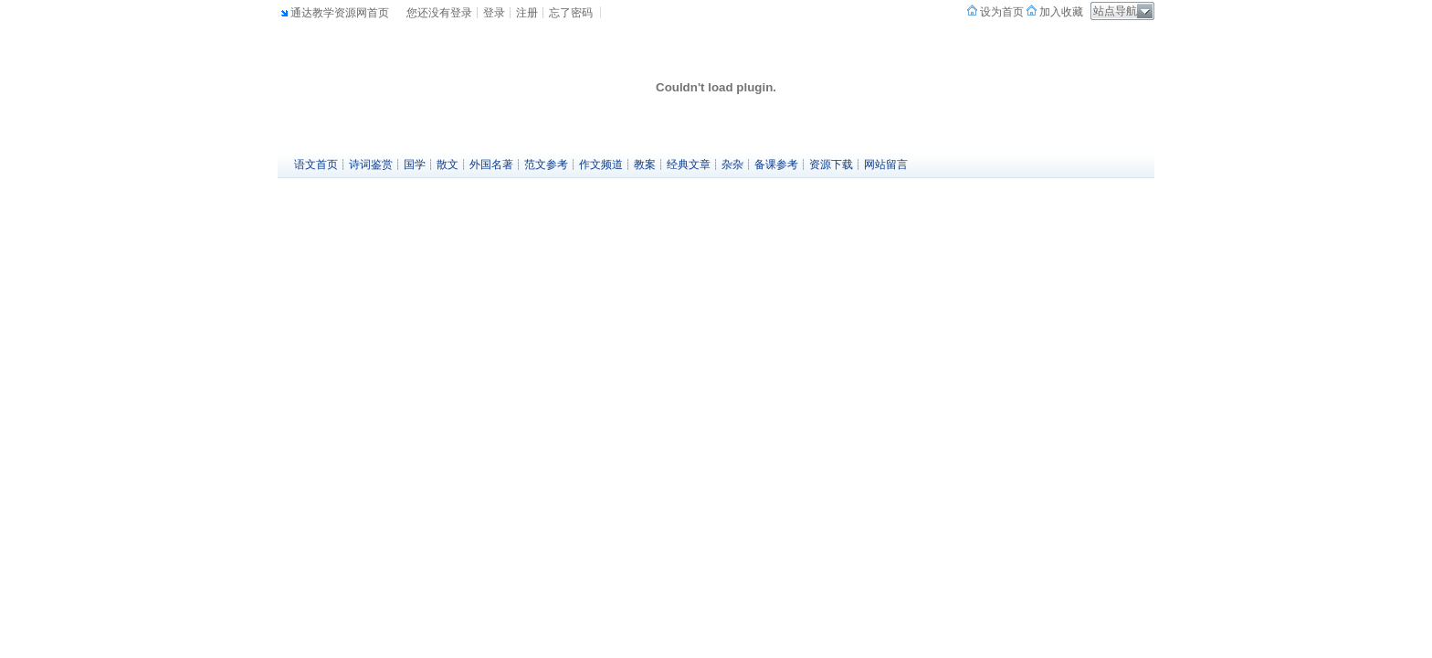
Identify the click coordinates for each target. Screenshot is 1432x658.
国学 (415, 164)
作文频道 (601, 164)
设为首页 (1000, 11)
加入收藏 (1060, 11)
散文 (447, 164)
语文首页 (316, 164)
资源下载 (831, 164)
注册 (527, 12)
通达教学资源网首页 (339, 12)
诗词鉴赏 (371, 164)
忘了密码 (571, 12)
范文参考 (546, 164)
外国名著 (491, 164)
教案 (645, 164)
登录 (494, 12)
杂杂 (732, 164)
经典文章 (689, 164)
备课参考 (776, 164)
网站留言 (886, 164)
